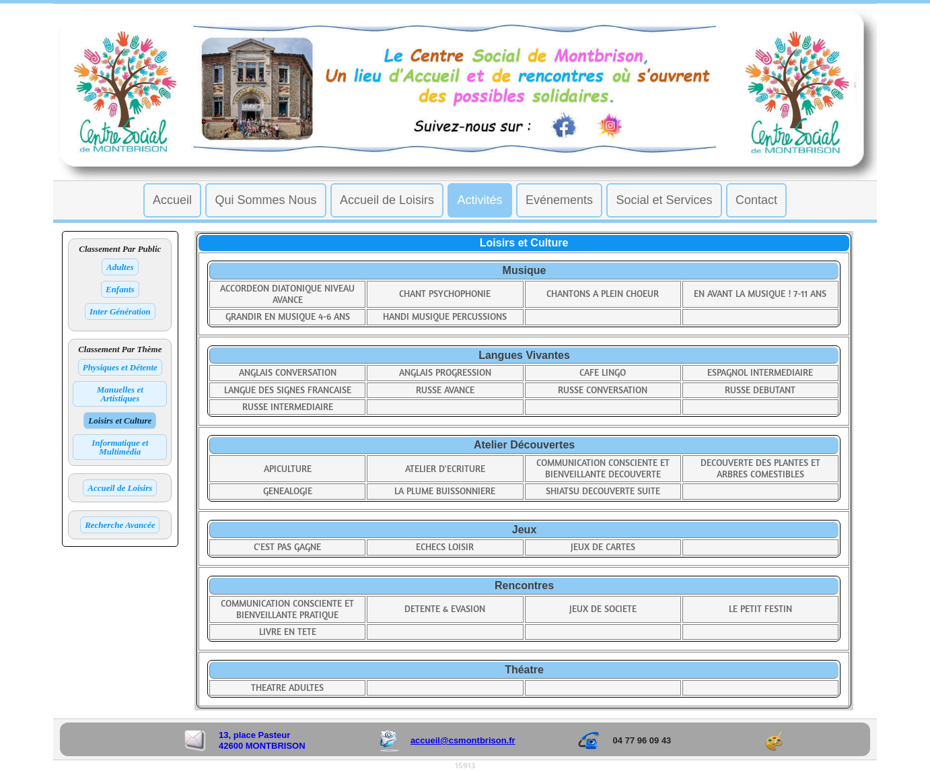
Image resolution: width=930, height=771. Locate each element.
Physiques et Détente (120, 367)
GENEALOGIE (287, 491)
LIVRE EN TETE (287, 632)
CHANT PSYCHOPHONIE (445, 294)
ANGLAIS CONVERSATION (287, 372)
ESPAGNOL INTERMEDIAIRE (760, 372)
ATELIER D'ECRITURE (445, 469)
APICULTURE (288, 469)
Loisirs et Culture (119, 420)
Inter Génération (120, 311)
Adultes (119, 267)
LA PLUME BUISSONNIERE (444, 491)
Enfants (120, 289)
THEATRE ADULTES (287, 688)
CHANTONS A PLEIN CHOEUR (602, 294)
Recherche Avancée (120, 525)
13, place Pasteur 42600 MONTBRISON (262, 740)
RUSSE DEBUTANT (760, 390)
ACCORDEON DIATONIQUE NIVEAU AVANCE (287, 294)
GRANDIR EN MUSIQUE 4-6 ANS (287, 317)
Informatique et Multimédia (120, 447)
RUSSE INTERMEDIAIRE (287, 407)
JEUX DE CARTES (603, 547)
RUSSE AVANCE (445, 390)
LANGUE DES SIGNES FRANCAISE (287, 390)
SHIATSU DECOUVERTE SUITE (603, 491)
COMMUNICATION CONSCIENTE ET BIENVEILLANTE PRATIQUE (287, 609)
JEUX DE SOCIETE (603, 609)
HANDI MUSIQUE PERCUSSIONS (445, 317)
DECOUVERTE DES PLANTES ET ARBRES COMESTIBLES (760, 468)
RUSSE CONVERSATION (602, 390)
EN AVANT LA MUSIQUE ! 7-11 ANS (760, 294)
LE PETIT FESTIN (760, 609)
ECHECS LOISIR (445, 547)
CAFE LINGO (602, 372)
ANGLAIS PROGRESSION (445, 372)
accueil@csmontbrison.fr (462, 740)
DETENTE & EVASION (444, 609)
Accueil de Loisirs (119, 488)
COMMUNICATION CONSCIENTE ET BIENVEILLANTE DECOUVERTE (603, 468)
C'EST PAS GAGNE (287, 547)
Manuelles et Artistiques (120, 393)
